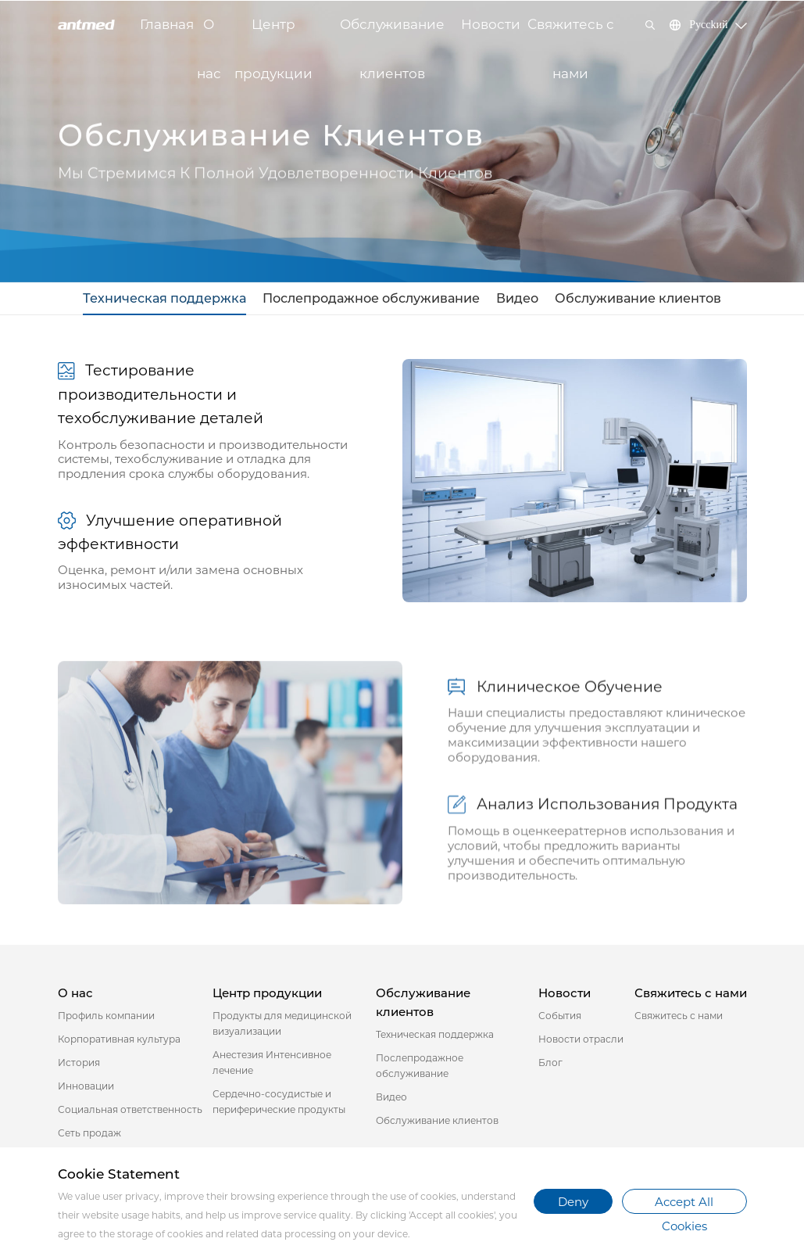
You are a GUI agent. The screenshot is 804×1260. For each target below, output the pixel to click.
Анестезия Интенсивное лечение (272, 1065)
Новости (490, 24)
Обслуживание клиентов (392, 32)
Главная (167, 24)
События (559, 1018)
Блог (550, 1065)
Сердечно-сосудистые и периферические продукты (279, 1104)
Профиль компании (106, 1018)
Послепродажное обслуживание (373, 299)
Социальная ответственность (130, 1112)
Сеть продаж (89, 1135)
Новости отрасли (581, 1041)
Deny (573, 1201)
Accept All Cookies (684, 1204)
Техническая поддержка (180, 299)
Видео (509, 299)
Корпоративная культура (119, 1041)
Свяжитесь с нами (570, 32)
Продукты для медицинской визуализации (282, 1025)
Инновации (86, 1088)
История (79, 1065)
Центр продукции (273, 32)
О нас (209, 32)
